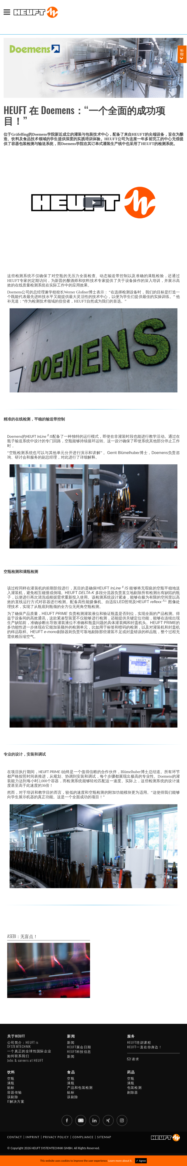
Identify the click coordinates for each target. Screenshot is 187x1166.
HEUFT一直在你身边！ (144, 1047)
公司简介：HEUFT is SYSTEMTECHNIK (23, 1044)
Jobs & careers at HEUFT (25, 1060)
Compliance (83, 1138)
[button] (93, 202)
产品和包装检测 (80, 1087)
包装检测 (134, 1087)
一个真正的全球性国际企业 (29, 1051)
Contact (14, 1138)
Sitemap (104, 1138)
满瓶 (11, 1083)
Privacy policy (56, 1138)
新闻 (70, 1042)
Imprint (33, 1138)
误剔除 (12, 1097)
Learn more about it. (120, 1160)
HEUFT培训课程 (139, 1042)
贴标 (11, 1087)
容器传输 (14, 1092)
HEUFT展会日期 (79, 1047)
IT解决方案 (15, 1101)
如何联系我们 (18, 1056)
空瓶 (11, 1078)
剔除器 (132, 1092)
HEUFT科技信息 (79, 1051)
